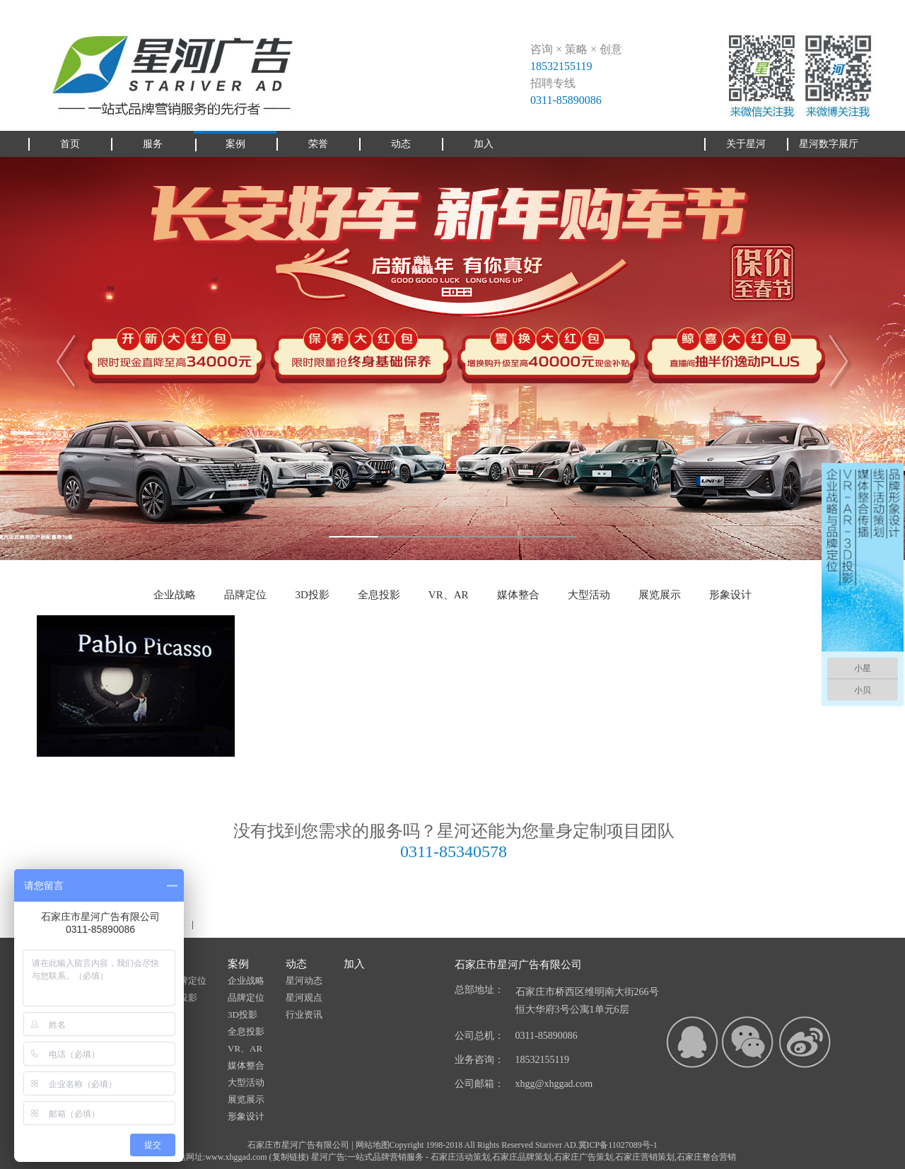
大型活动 (589, 594)
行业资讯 (304, 1014)
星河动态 (304, 980)
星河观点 (304, 997)
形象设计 (730, 594)
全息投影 (379, 594)
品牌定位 (245, 594)
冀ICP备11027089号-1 (618, 1145)
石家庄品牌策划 (521, 1157)
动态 (296, 964)
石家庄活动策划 (460, 1157)
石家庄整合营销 (706, 1157)
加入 (354, 964)
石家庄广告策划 (583, 1157)
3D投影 (312, 594)
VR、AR (448, 594)
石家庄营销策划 (645, 1157)
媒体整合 (518, 594)
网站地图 (373, 1145)
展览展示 (659, 594)
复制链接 (289, 1157)
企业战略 (174, 594)
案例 (238, 964)
